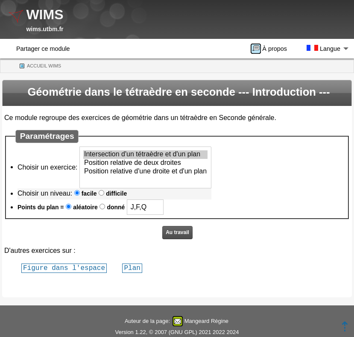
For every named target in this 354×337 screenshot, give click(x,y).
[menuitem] (271, 49)
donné (116, 207)
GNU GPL (183, 332)
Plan (132, 268)
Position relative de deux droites (145, 163)
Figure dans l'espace (64, 268)
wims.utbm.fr (44, 29)
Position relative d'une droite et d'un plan (145, 171)
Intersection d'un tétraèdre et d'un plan (145, 154)
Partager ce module (43, 48)
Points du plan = (41, 207)
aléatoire (85, 207)
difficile (116, 193)
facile (89, 193)
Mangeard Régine (206, 321)
